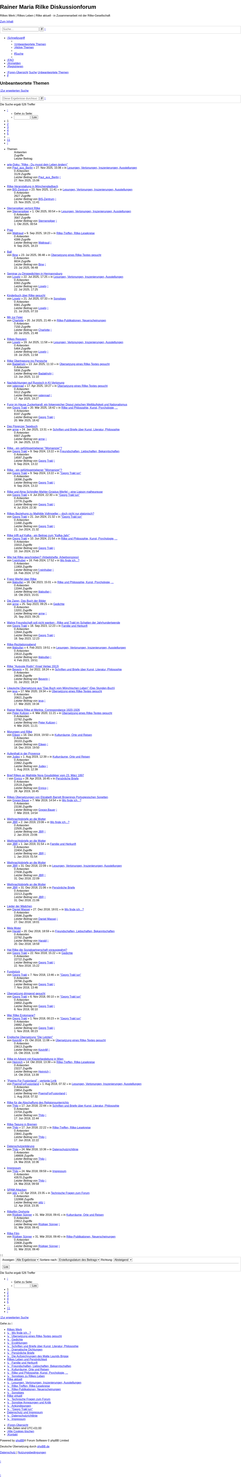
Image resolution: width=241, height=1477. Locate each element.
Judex (16, 756)
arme (15, 429)
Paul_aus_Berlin (22, 167)
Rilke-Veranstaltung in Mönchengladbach (32, 186)
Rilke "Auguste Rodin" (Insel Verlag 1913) (33, 666)
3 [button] (8, 127)
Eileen (16, 734)
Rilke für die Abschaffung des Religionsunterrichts (38, 1102)
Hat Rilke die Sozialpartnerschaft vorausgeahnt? (37, 949)
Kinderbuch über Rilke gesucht (26, 295)
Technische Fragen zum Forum (70, 1192)
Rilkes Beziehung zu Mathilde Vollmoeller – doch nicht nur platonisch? (50, 513)
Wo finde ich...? (69, 560)
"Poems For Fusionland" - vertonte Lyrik (32, 1080)
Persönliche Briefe (67, 778)
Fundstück (13, 971)
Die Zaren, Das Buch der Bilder (26, 600)
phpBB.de (43, 1446)
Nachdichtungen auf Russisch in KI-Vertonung (35, 382)
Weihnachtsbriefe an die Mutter (26, 818)
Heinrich (17, 1062)
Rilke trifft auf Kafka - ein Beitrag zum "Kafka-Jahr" (38, 535)
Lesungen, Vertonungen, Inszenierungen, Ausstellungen (102, 167)
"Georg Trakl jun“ (70, 473)
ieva (14, 691)
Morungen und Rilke (19, 731)
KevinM (17, 1040)
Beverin (17, 669)
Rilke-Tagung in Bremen (22, 1124)
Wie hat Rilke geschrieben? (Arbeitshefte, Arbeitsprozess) (43, 557)
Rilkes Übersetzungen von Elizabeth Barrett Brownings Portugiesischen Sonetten (57, 797)
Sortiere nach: (70, 1259)
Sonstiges (60, 298)
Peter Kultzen (20, 713)
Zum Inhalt (6, 21)
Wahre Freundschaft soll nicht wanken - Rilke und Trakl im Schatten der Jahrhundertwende (63, 622)
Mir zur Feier (15, 317)
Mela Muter (14, 928)
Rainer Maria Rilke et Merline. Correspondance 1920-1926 (43, 709)
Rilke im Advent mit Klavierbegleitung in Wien (35, 1058)
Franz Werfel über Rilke (22, 579)
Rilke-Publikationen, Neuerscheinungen (81, 320)
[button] (7, 110)
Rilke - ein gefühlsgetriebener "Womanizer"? (34, 448)
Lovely (16, 276)
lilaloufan (17, 582)
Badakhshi (18, 364)
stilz (14, 1192)
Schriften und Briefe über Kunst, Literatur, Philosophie (86, 429)
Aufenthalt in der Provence (23, 753)
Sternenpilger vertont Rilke (23, 208)
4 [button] (8, 130)
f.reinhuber (19, 560)
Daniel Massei (21, 909)
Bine (15, 254)
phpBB (20, 1440)
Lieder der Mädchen (19, 906)
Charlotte (18, 320)
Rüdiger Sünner (22, 1214)
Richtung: (116, 1259)
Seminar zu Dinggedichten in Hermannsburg (34, 273)
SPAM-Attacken (17, 1189)
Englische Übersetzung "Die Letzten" (30, 1037)
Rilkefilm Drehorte (18, 1211)
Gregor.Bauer (20, 800)
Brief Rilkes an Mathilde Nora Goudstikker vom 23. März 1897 (45, 775)
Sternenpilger (20, 211)
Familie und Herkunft (74, 625)
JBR (15, 822)
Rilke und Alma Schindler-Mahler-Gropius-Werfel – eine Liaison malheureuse (55, 491)
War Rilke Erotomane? (21, 1015)
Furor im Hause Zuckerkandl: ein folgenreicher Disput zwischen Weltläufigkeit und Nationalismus (67, 404)
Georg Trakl (19, 407)
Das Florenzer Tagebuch (22, 426)
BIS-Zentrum (20, 189)
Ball (9, 251)
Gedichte (58, 604)
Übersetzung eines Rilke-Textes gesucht (76, 254)
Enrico (18, 778)
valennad (18, 385)
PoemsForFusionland (25, 1083)
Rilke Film (13, 1233)
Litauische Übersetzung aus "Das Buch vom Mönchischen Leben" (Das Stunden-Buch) (61, 688)
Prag (10, 230)
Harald (16, 931)
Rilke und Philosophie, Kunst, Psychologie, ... (89, 407)
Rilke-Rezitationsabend (21, 644)
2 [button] (8, 124)
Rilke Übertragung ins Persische (27, 360)
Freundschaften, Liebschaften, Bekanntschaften (90, 451)
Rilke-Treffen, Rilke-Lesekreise (75, 233)
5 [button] (8, 133)
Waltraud (17, 233)
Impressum (14, 1168)
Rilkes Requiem (17, 339)
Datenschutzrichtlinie (65, 1149)
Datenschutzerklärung (20, 1146)
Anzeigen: (20, 1259)
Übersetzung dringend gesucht (26, 993)
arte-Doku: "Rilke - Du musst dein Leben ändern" (37, 164)
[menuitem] (30, 44)
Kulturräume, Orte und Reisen (73, 734)
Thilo (15, 1105)
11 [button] (8, 139)
